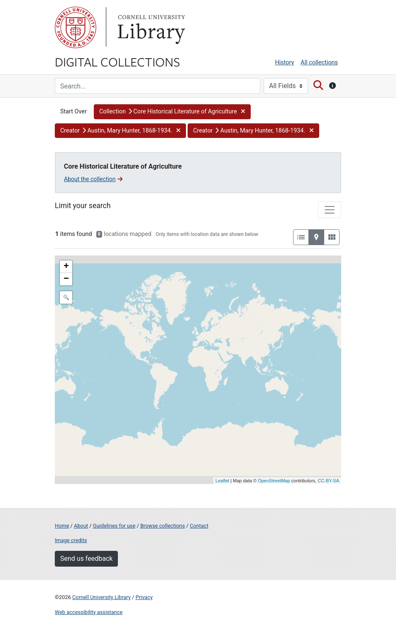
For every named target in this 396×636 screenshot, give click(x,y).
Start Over (73, 111)
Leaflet (222, 480)
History (284, 62)
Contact (199, 526)
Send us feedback (86, 558)
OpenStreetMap (274, 480)
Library (150, 27)
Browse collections (162, 526)
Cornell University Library (101, 597)
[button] (172, 111)
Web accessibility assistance (88, 612)
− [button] (66, 279)
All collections (319, 62)
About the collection (93, 179)
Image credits (71, 540)
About (81, 526)
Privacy (143, 597)
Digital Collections (117, 61)
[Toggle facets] (329, 209)
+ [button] (66, 266)
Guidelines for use (114, 526)
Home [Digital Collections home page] (62, 526)
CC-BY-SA (328, 480)
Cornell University (75, 27)
